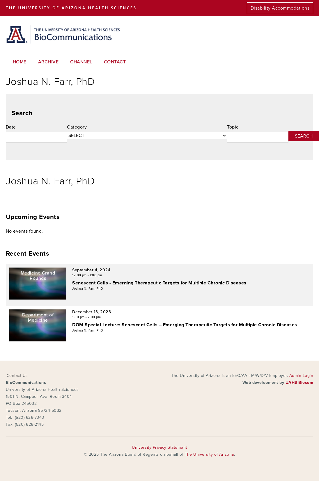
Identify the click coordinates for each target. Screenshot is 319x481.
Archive (48, 62)
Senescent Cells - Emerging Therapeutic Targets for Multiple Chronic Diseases (159, 283)
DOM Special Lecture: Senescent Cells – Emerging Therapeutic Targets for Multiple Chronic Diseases (184, 325)
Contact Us (17, 375)
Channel (81, 62)
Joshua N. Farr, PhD (87, 289)
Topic (232, 127)
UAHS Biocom (299, 382)
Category (77, 127)
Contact (115, 62)
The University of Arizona (209, 454)
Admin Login (301, 375)
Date (11, 127)
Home (19, 62)
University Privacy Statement (159, 447)
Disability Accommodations (280, 8)
